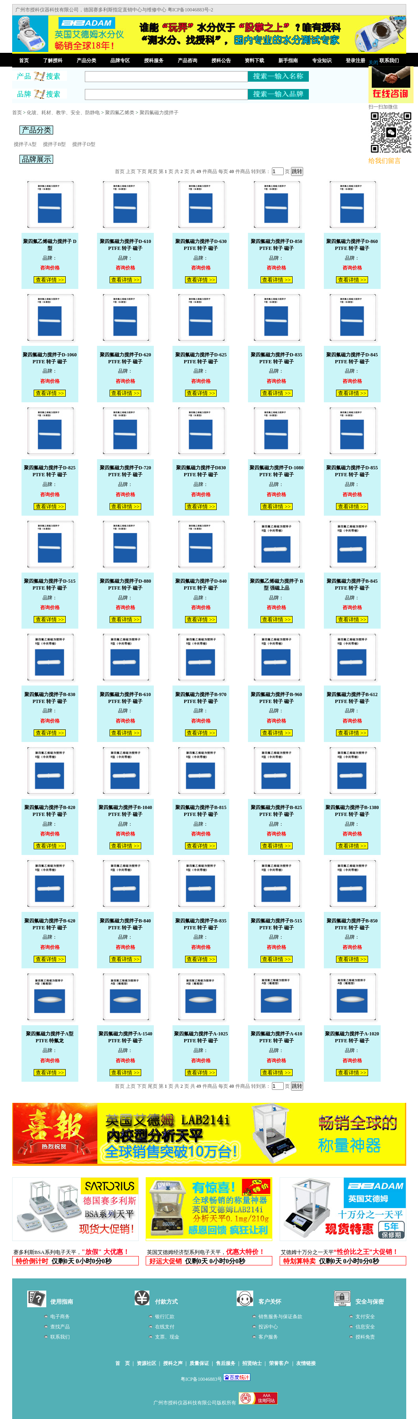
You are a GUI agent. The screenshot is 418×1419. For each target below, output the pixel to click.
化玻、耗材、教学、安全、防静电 (63, 112)
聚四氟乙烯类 (119, 112)
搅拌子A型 (25, 144)
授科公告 (221, 60)
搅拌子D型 (83, 144)
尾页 (152, 171)
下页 (142, 171)
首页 (24, 60)
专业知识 (322, 60)
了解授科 (52, 60)
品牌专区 (120, 60)
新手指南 (288, 60)
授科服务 (154, 60)
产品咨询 (187, 60)
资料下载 (254, 60)
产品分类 (86, 60)
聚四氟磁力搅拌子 (159, 112)
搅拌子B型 (54, 144)
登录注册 (355, 60)
